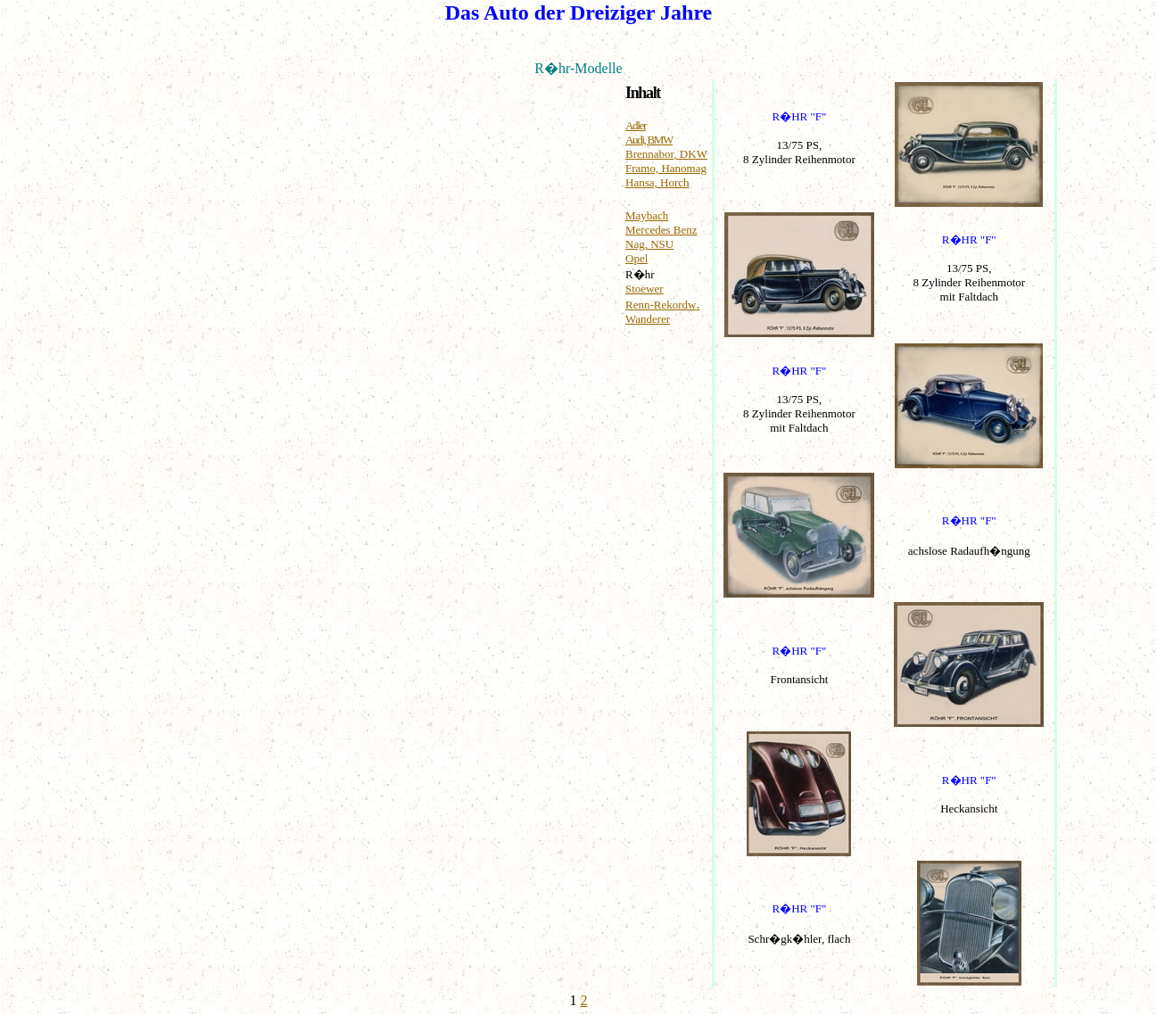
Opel (636, 258)
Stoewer (644, 288)
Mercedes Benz (661, 229)
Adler (635, 125)
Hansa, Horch (657, 182)
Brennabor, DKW (666, 154)
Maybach (646, 215)
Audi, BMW (649, 139)
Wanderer (647, 319)
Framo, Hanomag (666, 168)
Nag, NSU (649, 244)
